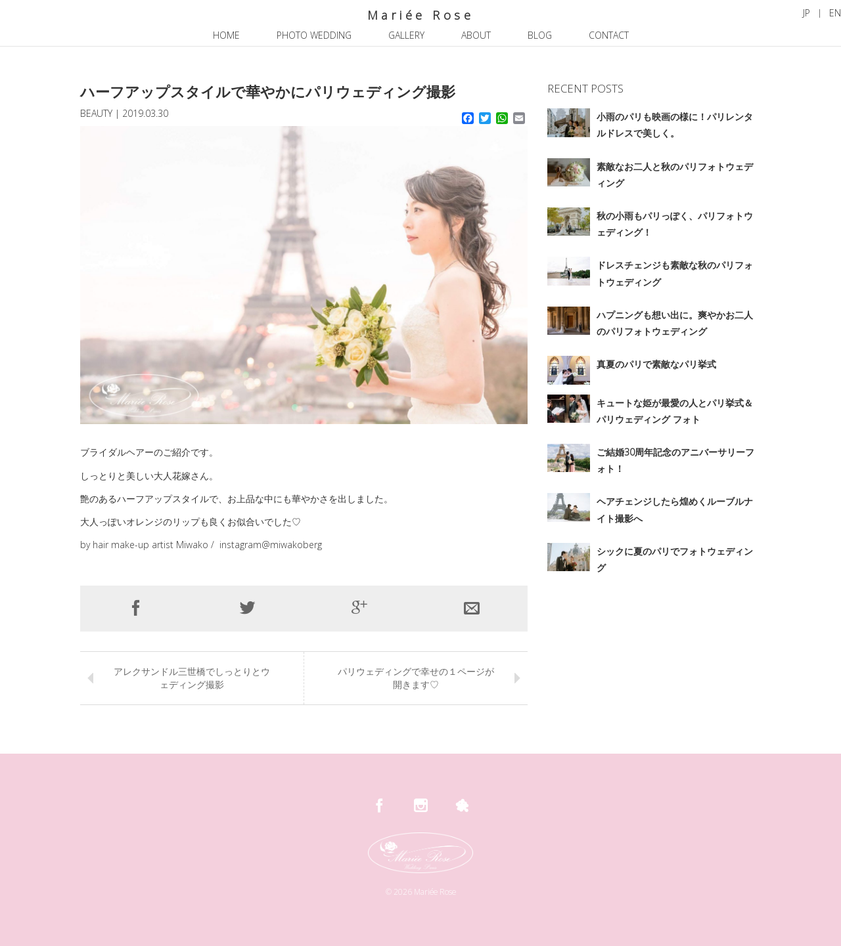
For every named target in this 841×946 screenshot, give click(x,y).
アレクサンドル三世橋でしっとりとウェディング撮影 (192, 678)
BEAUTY (96, 113)
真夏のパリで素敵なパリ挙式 (656, 364)
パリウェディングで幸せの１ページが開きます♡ (416, 678)
